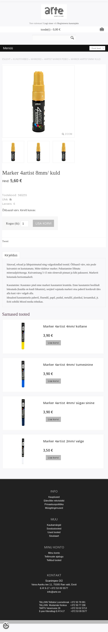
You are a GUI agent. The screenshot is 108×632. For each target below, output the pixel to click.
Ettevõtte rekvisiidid (54, 500)
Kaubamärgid (54, 525)
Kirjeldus (11, 255)
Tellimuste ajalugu (53, 556)
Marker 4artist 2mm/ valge (63, 441)
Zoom (68, 133)
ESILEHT (6, 59)
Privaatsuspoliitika (54, 504)
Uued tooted (54, 532)
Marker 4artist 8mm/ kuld (85, 59)
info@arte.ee (54, 591)
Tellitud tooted (54, 560)
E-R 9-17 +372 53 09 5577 (54, 588)
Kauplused (54, 497)
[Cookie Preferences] (6, 626)
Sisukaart (54, 536)
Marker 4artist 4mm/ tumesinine (68, 365)
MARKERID (36, 59)
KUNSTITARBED (20, 59)
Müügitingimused (54, 508)
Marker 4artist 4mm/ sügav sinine (68, 403)
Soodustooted (54, 528)
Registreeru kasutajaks (68, 23)
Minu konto (54, 553)
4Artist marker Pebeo (56, 59)
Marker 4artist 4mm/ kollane (65, 326)
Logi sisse (48, 23)
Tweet (5, 241)
